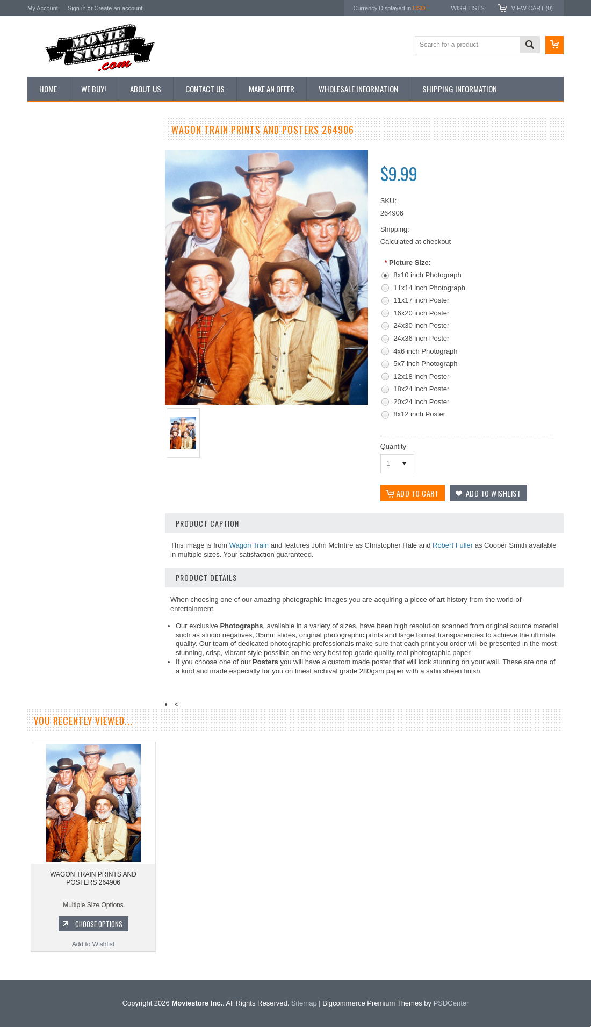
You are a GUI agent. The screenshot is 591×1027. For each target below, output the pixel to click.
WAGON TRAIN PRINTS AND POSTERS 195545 (91, 530)
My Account (42, 8)
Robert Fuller (453, 545)
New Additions (53, 150)
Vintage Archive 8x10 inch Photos (81, 168)
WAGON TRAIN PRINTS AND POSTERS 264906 (93, 879)
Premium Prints (55, 259)
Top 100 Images (56, 186)
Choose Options (97, 575)
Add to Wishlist (91, 595)
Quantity (393, 446)
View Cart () (532, 8)
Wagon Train (249, 545)
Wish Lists (467, 8)
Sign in (77, 8)
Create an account (118, 8)
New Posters (51, 241)
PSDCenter (451, 1003)
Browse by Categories (64, 205)
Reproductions (54, 223)
